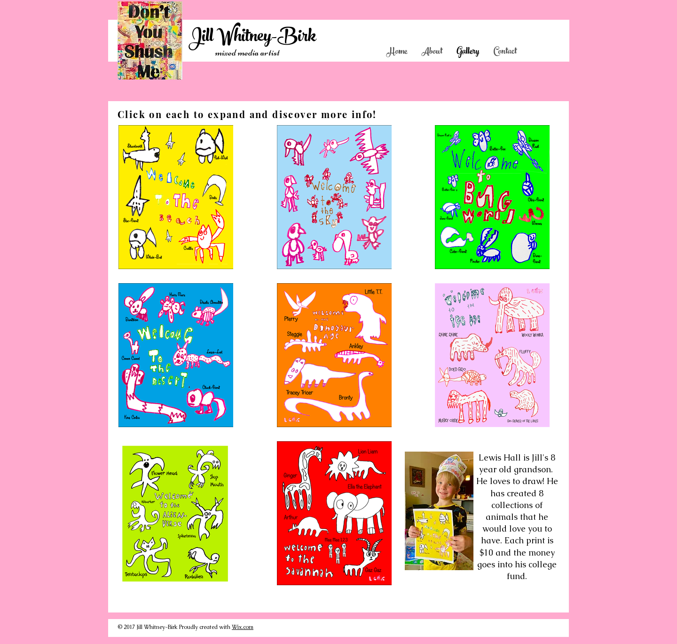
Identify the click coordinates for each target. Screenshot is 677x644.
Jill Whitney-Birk (252, 37)
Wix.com (242, 627)
